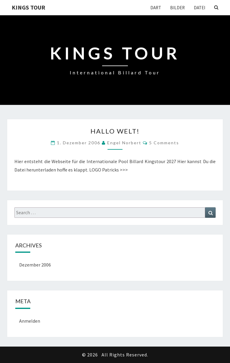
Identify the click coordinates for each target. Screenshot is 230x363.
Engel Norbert (124, 142)
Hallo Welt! (115, 131)
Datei (199, 7)
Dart (155, 7)
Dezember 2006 (35, 265)
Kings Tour (28, 7)
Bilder (177, 7)
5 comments (164, 142)
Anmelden (29, 321)
